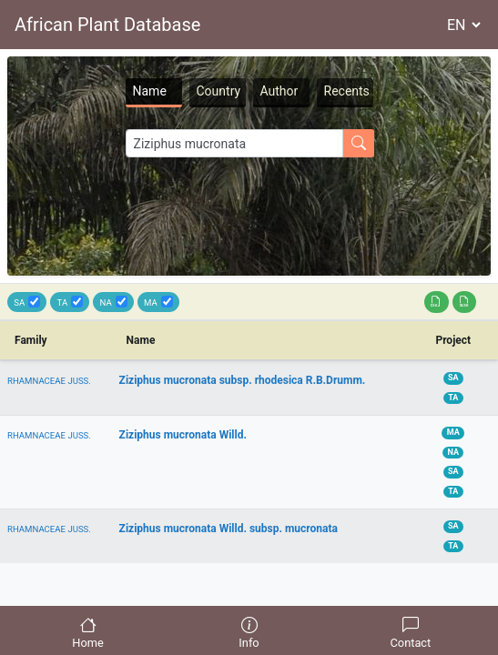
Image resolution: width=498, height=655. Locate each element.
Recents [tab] (347, 91)
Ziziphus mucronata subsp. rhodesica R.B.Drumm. (242, 380)
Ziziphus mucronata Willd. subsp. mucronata (228, 528)
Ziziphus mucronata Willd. (183, 434)
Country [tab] (219, 91)
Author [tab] (279, 91)
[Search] (234, 143)
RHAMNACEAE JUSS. (49, 381)
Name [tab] (150, 91)
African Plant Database (107, 24)
